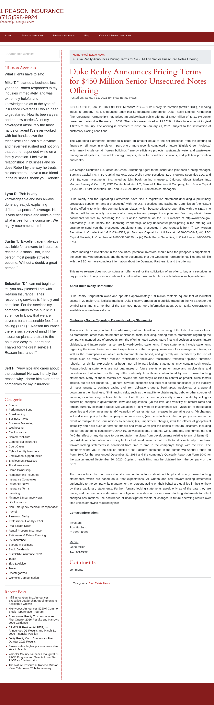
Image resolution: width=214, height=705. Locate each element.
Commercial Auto (21, 438)
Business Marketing (22, 424)
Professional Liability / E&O (28, 525)
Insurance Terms (20, 489)
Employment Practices (24, 461)
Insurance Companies (24, 480)
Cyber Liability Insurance (26, 452)
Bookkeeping (18, 415)
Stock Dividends (20, 553)
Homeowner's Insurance (25, 476)
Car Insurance (18, 433)
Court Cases (17, 447)
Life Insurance (18, 503)
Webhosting (17, 428)
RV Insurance (18, 544)
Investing (15, 494)
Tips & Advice (18, 567)
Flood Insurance (20, 466)
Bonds (13, 406)
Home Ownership (21, 471)
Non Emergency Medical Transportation (26, 509)
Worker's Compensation (25, 582)
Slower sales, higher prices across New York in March (32, 655)
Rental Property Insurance (27, 534)
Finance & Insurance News (27, 498)
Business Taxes (19, 419)
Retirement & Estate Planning (29, 539)
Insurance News (20, 485)
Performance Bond (22, 410)
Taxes (13, 563)
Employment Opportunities (27, 457)
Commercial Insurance (24, 443)
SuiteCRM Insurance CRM (27, 558)
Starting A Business (22, 549)
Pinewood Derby (20, 520)
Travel (13, 572)
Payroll (13, 516)
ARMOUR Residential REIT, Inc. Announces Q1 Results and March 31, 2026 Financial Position (33, 638)
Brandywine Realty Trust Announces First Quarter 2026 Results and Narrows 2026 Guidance (34, 627)
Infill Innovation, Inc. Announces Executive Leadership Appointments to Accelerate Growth (34, 605)
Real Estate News (100, 584)
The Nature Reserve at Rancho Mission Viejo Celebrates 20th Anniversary (30, 675)
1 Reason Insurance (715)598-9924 (35, 14)
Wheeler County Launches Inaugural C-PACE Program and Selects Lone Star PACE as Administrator (34, 664)
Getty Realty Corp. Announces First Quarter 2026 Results (33, 647)
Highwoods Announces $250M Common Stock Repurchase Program (30, 616)
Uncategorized (19, 577)
